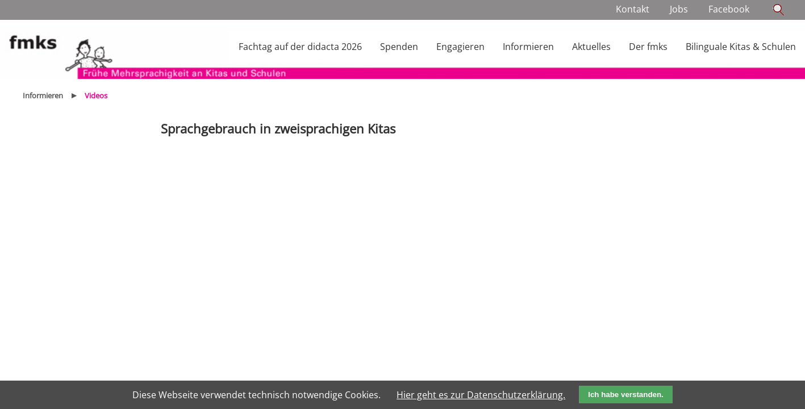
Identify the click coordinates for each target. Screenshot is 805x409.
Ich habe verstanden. (626, 394)
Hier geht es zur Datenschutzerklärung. (481, 395)
